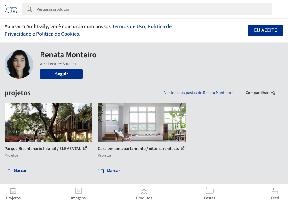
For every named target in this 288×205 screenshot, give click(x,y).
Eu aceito (266, 30)
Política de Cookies (57, 34)
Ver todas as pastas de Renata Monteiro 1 (199, 93)
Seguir (61, 74)
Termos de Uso (128, 26)
